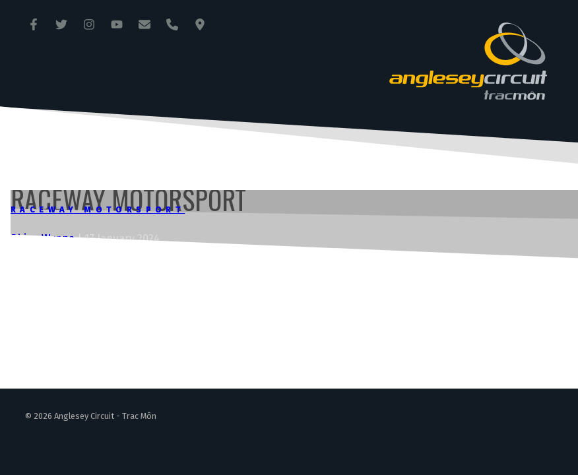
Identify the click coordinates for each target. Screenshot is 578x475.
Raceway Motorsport (98, 209)
